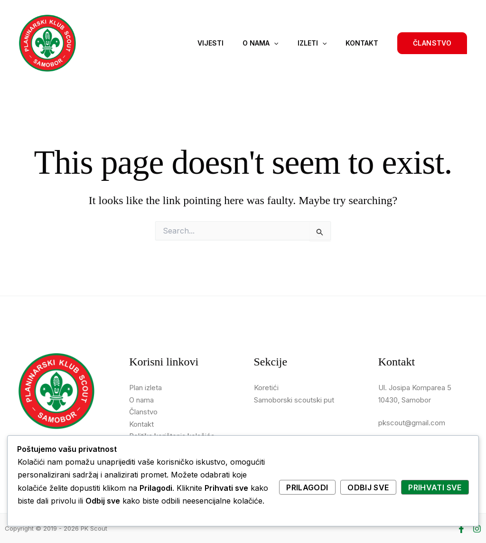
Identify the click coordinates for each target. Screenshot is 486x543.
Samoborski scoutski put (294, 399)
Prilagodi (307, 487)
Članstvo (143, 411)
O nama (260, 43)
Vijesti (210, 43)
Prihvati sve (434, 487)
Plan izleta (145, 387)
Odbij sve (368, 487)
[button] (432, 43)
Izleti (312, 43)
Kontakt (362, 43)
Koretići (266, 387)
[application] (274, 43)
